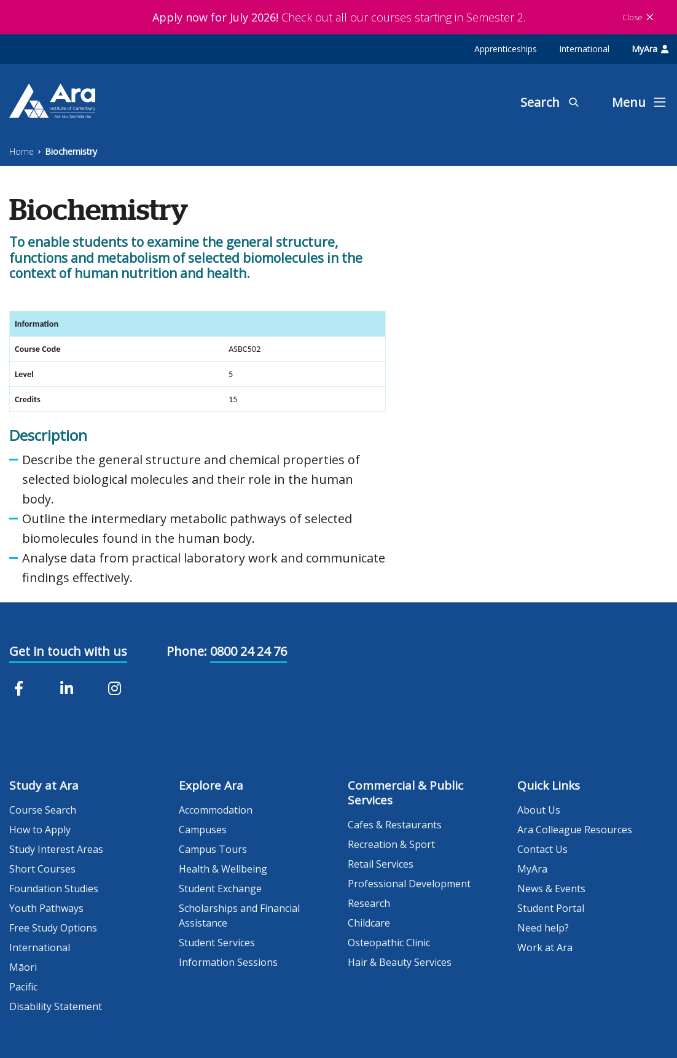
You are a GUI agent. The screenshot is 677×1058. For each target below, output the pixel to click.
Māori (23, 967)
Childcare (369, 923)
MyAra (650, 49)
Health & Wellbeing (223, 869)
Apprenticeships (505, 49)
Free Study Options (53, 928)
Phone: (186, 651)
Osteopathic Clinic (389, 942)
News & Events (551, 888)
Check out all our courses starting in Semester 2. (338, 17)
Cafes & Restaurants (395, 824)
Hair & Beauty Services (400, 962)
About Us (538, 810)
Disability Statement (55, 1006)
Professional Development (409, 883)
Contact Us (542, 849)
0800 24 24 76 (248, 651)
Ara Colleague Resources (574, 829)
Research (369, 903)
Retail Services (380, 864)
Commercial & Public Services (405, 792)
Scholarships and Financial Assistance (239, 915)
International (584, 49)
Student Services (217, 942)
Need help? (543, 928)
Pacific (23, 987)
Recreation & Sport (391, 844)
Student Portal (550, 908)
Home (21, 151)
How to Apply (40, 829)
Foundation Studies (53, 888)
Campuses (203, 829)
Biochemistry (71, 151)
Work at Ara (545, 947)
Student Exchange (220, 888)
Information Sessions (228, 962)
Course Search (42, 810)
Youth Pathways (46, 908)
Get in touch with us (68, 651)
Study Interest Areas (56, 849)
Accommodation (215, 810)
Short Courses (42, 869)
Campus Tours (213, 849)
